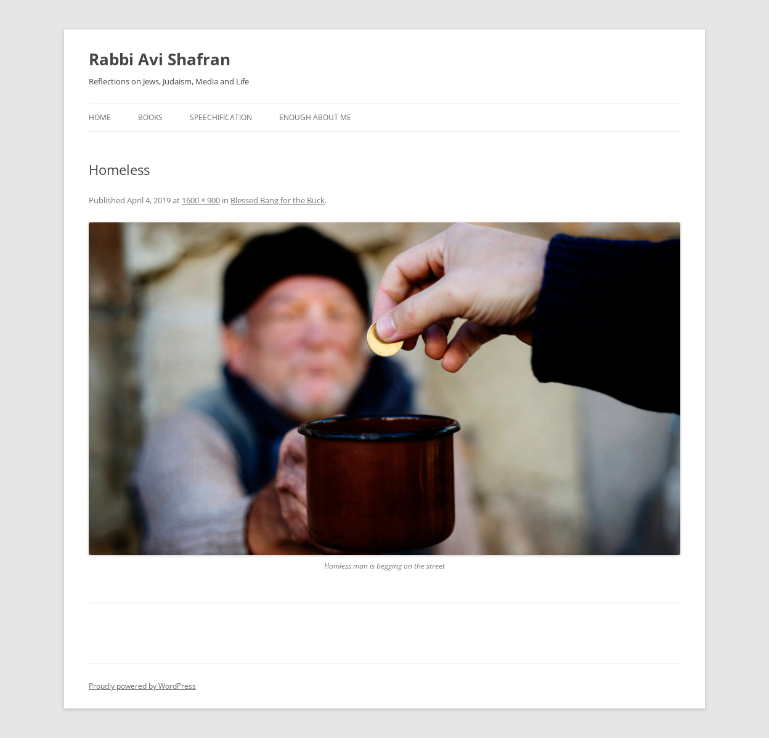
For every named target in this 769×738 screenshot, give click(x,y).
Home (100, 117)
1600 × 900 (201, 200)
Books (150, 117)
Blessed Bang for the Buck (277, 200)
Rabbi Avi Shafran (159, 59)
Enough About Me (315, 117)
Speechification (221, 117)
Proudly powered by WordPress (142, 686)
